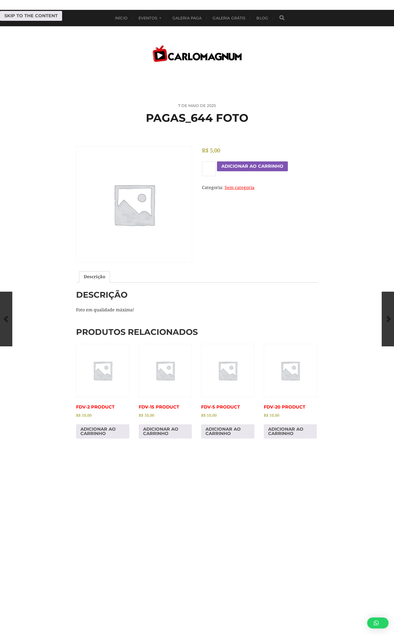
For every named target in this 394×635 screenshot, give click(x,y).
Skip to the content (31, 15)
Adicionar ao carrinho (252, 166)
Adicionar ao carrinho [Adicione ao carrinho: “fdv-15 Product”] (160, 431)
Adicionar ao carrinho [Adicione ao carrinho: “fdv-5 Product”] (223, 431)
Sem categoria (239, 187)
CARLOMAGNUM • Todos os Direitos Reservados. (219, 609)
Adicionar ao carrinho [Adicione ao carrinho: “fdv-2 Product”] (98, 431)
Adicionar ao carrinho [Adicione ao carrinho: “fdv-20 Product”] (285, 431)
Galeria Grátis (229, 18)
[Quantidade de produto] (209, 168)
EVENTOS (147, 18)
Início (121, 18)
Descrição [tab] (94, 276)
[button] (378, 622)
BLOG (262, 18)
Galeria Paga (187, 18)
